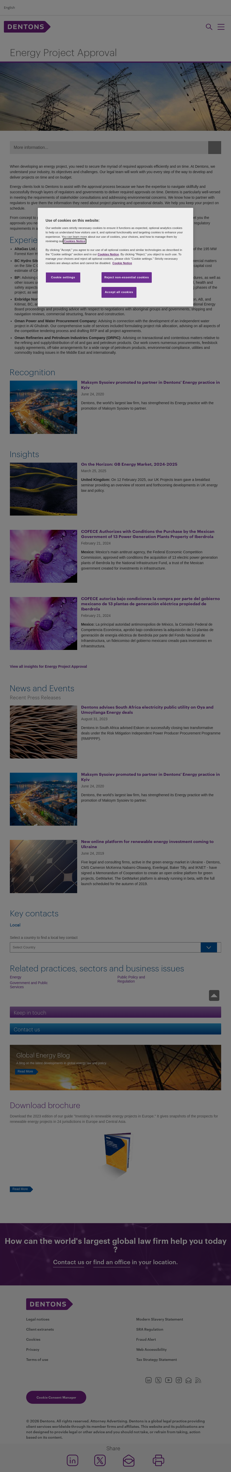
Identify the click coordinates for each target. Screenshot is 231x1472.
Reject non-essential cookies (126, 277)
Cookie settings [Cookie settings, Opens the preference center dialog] (63, 277)
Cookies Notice (74, 241)
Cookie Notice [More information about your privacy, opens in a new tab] (122, 263)
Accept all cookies (119, 292)
